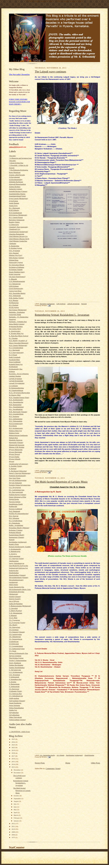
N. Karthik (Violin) (15, 466)
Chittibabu (12, 243)
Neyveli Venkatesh (15, 483)
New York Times (14, 478)
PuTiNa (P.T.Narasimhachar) (19, 513)
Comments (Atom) (53, 768)
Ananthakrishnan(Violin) (17, 196)
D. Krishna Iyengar (15, 248)
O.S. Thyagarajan (15, 487)
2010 (13, 829)
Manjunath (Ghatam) (16, 442)
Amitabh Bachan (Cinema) (18, 191)
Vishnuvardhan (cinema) (17, 720)
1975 (13, 837)
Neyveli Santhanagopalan (17, 480)
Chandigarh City (14, 229)
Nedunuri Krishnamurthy (17, 475)
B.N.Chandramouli (15, 213)
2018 (13, 753)
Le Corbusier (13, 386)
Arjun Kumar (13, 201)
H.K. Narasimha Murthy (17, 293)
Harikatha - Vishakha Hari (18, 321)
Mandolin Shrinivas (15, 440)
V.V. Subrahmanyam (16, 696)
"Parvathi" (12, 156)
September (17, 798)
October (17, 796)
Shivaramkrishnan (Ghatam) (18, 577)
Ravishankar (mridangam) (18, 542)
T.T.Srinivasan (14, 644)
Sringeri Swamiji (14, 599)
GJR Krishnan (14, 286)
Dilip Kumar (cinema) (16, 258)
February (17, 818)
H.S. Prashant (13, 305)
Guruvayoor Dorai (15, 291)
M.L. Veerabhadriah (15, 409)
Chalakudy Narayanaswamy (18, 227)
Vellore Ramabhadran (16, 708)
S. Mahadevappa (14, 551)
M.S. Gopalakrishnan (16, 414)
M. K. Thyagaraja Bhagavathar (19, 392)
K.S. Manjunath (14, 350)
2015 (13, 761)
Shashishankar (14, 573)
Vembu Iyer (13, 710)
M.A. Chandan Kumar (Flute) (19, 397)
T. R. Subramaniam (15, 613)
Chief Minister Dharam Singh (19, 239)
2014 (13, 764)
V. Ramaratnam (14, 684)
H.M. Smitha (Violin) (16, 298)
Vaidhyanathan (14, 698)
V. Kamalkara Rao (15, 679)
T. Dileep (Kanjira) (15, 610)
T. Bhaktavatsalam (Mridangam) (20, 606)
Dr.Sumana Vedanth (15, 269)
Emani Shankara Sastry (17, 272)
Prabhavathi (13, 506)
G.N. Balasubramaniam (17, 281)
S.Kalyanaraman (14, 556)
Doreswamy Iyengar (16, 262)
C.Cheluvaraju (14, 224)
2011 (13, 826)
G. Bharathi (13, 279)
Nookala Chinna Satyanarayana (19, 485)
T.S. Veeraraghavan (15, 639)
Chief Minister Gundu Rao (18, 241)
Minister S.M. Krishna (16, 447)
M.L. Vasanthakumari (16, 407)
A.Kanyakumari (14, 177)
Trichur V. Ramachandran (17, 660)
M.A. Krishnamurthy (16, 400)
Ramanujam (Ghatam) (16, 537)
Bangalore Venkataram (16, 220)
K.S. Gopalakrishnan (16, 348)
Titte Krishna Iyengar (16, 658)
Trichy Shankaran (15, 663)
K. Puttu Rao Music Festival (18, 336)
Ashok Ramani (14, 203)
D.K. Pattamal (14, 253)
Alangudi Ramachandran (17, 184)
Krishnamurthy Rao (15, 369)
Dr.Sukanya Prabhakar (16, 267)
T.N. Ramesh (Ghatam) (17, 632)
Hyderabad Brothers (16, 326)
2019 (13, 750)
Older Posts (95, 763)
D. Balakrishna (14, 246)
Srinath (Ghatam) (15, 596)
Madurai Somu (14, 433)
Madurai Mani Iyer (15, 431)
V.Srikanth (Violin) (15, 691)
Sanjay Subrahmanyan (16, 563)
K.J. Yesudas (13, 338)
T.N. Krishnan (14, 630)
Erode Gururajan (14, 274)
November (17, 773)
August (16, 801)
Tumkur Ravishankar (16, 665)
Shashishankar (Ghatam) (17, 575)
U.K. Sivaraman (14, 675)
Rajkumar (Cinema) (15, 530)
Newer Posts (40, 763)
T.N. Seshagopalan (15, 634)
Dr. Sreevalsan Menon (16, 265)
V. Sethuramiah (14, 686)
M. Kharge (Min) (15, 395)
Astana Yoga (13, 205)
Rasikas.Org (45, 417)
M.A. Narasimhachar (16, 402)
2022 (13, 747)
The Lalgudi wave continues (50, 71)
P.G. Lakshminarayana (16, 490)
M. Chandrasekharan (16, 390)
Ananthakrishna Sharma (17, 194)
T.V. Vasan (12, 651)
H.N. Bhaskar (13, 300)
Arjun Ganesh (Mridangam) (18, 198)
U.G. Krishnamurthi (16, 672)
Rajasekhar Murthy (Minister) (19, 528)
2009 (13, 832)
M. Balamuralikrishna (16, 388)
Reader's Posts (14, 544)
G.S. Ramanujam (15, 284)
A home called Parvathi (17, 175)
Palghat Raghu (14, 499)
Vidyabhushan (14, 712)
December (17, 770)
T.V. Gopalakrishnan (16, 646)
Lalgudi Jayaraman (15, 378)
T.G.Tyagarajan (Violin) (17, 622)
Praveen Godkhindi (15, 509)
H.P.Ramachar (14, 303)
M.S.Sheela (13, 426)
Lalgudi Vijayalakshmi (16, 383)
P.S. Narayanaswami (16, 492)
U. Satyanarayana (15, 670)
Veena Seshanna (14, 705)
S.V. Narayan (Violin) (16, 558)
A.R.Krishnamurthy (15, 179)
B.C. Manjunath (14, 208)
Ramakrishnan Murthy (16, 535)
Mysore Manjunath (15, 452)
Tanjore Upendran (15, 656)
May (15, 809)
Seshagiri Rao (13, 570)
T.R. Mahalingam (15, 637)
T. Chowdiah (13, 608)
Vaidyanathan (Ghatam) (17, 701)
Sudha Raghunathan (16, 603)
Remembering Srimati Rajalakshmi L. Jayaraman (20, 783)
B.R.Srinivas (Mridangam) (18, 215)
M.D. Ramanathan (15, 404)
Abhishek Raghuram (16, 182)
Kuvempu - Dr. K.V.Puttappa (19, 374)
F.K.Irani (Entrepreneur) (17, 276)
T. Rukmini (13, 615)
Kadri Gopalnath (14, 357)
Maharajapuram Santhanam (18, 435)
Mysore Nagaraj (14, 454)
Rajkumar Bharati (15, 532)
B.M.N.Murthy (14, 210)
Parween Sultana (14, 502)
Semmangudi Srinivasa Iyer (18, 568)
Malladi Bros (13, 438)
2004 (13, 835)
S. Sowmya (13, 554)
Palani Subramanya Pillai (17, 497)
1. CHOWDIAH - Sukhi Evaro (19, 731)
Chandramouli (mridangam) (18, 231)
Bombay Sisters (14, 222)
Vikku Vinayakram (15, 717)
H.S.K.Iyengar (14, 307)
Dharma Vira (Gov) (15, 255)
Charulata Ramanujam (16, 234)
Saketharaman (14, 561)
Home (67, 763)
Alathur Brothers (14, 187)
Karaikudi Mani (14, 359)
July (15, 804)
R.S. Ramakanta (14, 523)
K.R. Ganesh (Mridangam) (18, 345)
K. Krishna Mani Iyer (16, 333)
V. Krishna (12, 682)
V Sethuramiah (14, 677)
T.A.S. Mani (13, 618)
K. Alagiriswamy (14, 331)
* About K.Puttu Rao (16, 163)
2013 (13, 767)
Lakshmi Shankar (15, 376)
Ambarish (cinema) (15, 189)
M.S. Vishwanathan (15, 421)
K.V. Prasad (13, 355)
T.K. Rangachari (14, 627)
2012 (13, 823)
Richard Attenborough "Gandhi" (20, 547)
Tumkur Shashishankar (17, 667)
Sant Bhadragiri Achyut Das (18, 565)
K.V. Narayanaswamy (16, 352)
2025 (13, 739)
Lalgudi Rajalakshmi (16, 381)
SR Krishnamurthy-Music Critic (20, 589)
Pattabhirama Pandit (16, 504)
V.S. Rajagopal (14, 689)
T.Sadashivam (14, 641)
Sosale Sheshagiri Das (16, 587)
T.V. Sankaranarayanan (17, 648)
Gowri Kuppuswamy (16, 288)
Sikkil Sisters (13, 584)
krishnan (12, 371)
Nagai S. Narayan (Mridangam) (19, 473)
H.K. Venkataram (15, 295)
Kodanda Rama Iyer (16, 364)
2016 (13, 759)
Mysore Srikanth (14, 459)
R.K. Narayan (13, 516)
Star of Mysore (14, 601)
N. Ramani (12, 468)
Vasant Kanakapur (15, 703)
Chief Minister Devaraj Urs (18, 236)
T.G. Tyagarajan (14, 620)
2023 (13, 745)
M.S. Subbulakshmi (15, 419)
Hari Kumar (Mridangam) (18, 310)
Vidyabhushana (14, 715)
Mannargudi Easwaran (16, 445)
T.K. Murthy (13, 625)
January (16, 821)
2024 (13, 742)
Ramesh (11, 539)
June (15, 807)
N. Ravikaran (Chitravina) (18, 471)
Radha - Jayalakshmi (16, 525)
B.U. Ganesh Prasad (16, 217)
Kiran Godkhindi (14, 362)
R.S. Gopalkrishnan (15, 520)
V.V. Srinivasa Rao (15, 693)
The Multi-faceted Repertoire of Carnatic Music (22, 790)
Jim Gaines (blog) (15, 329)
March (16, 815)
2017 (13, 756)
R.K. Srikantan (14, 518)
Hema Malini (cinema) (16, 324)
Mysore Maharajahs (15, 449)
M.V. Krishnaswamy (16, 428)
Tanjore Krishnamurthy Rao (18, 653)
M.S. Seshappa (14, 416)
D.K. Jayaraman (14, 250)
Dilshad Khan (13, 260)
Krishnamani (13, 366)
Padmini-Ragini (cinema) (17, 494)
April (16, 812)
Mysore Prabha (14, 457)
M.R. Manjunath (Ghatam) (18, 412)
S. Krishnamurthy (15, 549)
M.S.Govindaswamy (16, 423)
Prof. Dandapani (14, 511)
